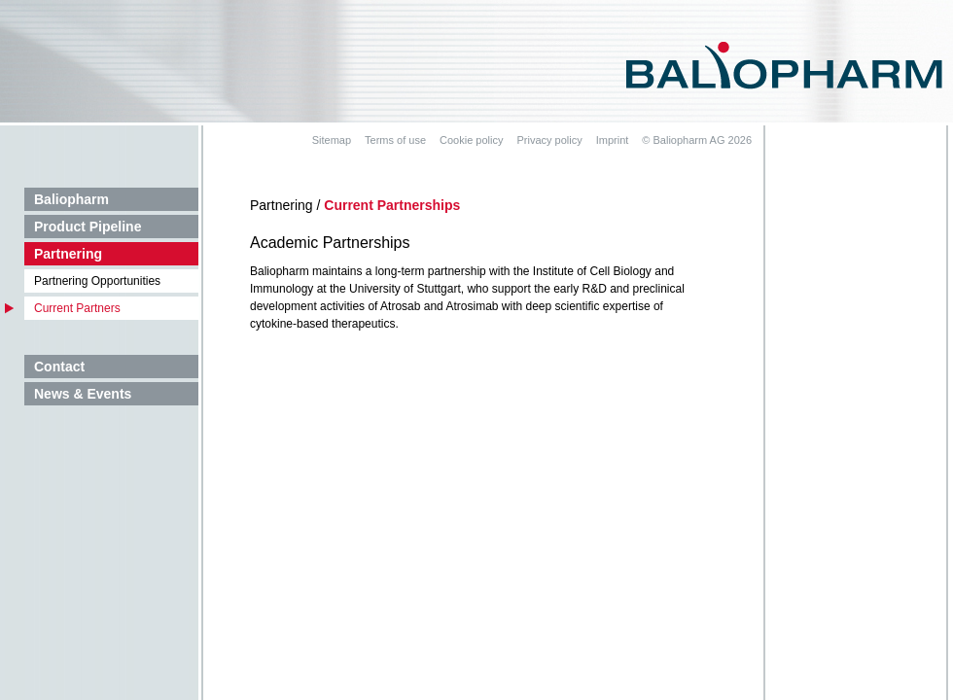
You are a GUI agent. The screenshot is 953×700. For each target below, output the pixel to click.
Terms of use (395, 140)
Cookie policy (471, 140)
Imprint (612, 140)
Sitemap (331, 140)
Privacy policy (549, 140)
